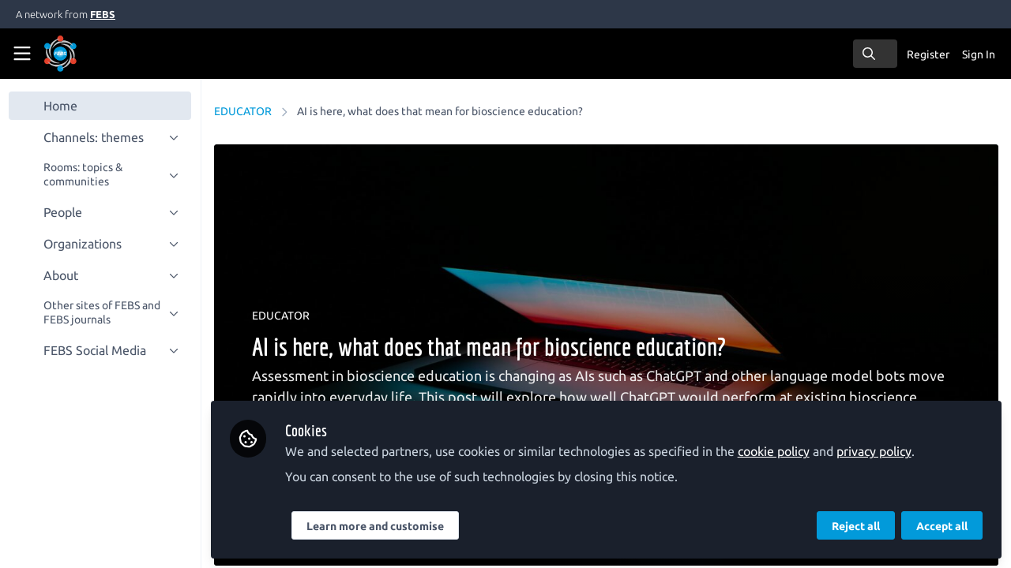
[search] (875, 53)
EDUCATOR (243, 111)
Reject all (856, 526)
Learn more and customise (376, 526)
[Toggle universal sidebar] (22, 54)
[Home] (82, 54)
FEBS (102, 14)
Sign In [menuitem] (978, 54)
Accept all (942, 526)
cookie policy (774, 451)
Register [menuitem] (928, 54)
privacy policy (874, 451)
